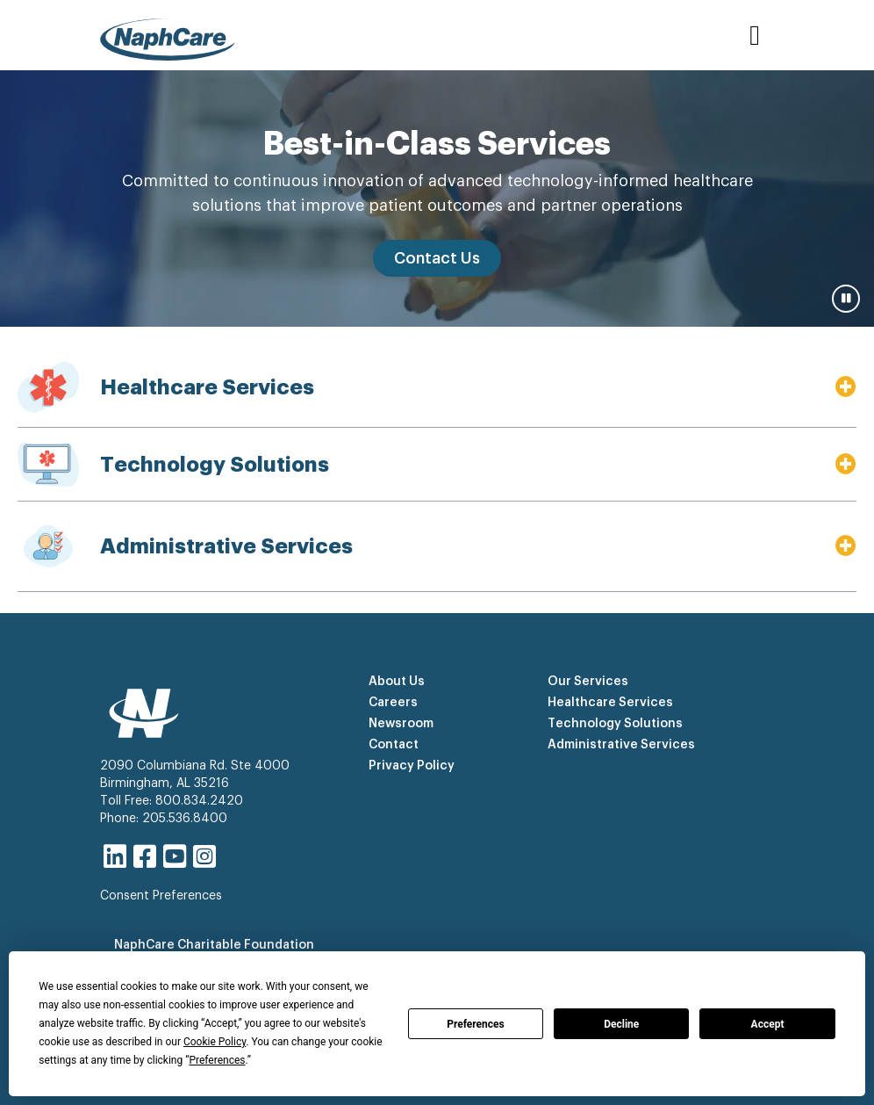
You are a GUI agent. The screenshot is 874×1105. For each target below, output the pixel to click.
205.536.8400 (184, 818)
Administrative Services (621, 745)
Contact (394, 745)
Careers (393, 703)
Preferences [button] (217, 1060)
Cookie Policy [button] (214, 1042)
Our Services (588, 681)
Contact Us (437, 258)
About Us (397, 681)
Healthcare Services (610, 703)
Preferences (476, 1024)
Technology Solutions (615, 724)
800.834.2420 (199, 801)
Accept (767, 1024)
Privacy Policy (412, 766)
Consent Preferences (161, 896)
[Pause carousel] (846, 299)
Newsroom (401, 724)
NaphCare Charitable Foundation (214, 945)
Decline (621, 1024)
